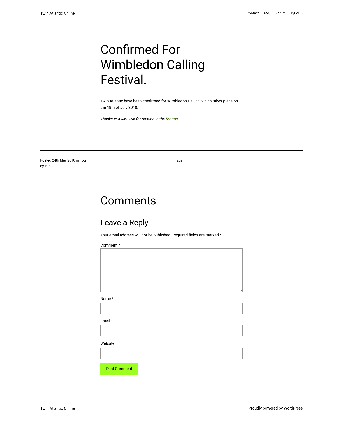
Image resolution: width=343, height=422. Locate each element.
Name (107, 298)
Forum (281, 13)
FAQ (267, 13)
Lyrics (295, 13)
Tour (83, 160)
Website (107, 343)
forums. (172, 119)
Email (106, 321)
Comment (110, 245)
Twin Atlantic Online (57, 13)
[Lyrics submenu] (302, 13)
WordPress (293, 408)
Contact (253, 13)
